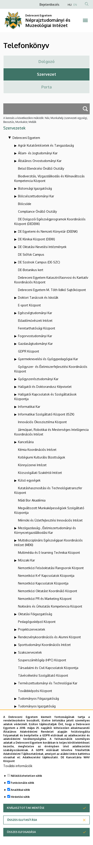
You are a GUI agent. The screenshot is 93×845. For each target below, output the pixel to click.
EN (75, 4)
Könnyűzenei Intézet (32, 465)
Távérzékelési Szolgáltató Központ (43, 675)
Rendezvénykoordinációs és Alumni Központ (49, 637)
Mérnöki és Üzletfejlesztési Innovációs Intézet (50, 520)
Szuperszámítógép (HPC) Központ (42, 660)
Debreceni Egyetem (26, 138)
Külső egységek (29, 480)
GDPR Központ (28, 351)
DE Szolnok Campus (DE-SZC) (39, 262)
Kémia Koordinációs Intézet (37, 449)
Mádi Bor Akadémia (32, 500)
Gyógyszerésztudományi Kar (38, 379)
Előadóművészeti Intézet (35, 320)
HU (70, 4)
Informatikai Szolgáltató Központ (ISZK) (46, 414)
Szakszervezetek (30, 652)
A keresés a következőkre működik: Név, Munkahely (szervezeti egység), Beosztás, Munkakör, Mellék (45, 120)
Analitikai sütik (20, 794)
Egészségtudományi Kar (35, 313)
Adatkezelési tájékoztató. (40, 761)
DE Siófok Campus (31, 254)
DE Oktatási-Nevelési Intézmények (42, 247)
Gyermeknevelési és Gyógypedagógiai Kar (48, 359)
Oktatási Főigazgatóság (35, 614)
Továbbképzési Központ (35, 691)
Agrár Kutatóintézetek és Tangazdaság (46, 145)
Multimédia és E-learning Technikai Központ (49, 552)
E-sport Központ (29, 305)
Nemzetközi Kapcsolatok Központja (43, 583)
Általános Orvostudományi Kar (40, 161)
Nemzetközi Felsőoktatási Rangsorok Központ (51, 568)
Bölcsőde (24, 204)
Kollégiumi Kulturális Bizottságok (41, 457)
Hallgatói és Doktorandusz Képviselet (45, 386)
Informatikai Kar (29, 406)
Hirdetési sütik (20, 801)
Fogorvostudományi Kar (35, 336)
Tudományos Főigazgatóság (38, 698)
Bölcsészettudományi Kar (36, 196)
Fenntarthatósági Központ (36, 328)
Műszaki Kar (26, 560)
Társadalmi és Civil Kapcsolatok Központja (48, 668)
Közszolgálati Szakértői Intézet (40, 473)
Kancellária (26, 442)
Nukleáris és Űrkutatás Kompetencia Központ (50, 606)
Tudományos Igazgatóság (37, 706)
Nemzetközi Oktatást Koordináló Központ (47, 591)
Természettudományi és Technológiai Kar (47, 683)
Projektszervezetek (31, 629)
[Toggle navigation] (85, 20)
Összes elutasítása (22, 824)
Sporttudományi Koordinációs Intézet (44, 645)
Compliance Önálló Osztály (37, 211)
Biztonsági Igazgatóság (35, 188)
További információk (17, 770)
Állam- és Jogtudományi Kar (38, 153)
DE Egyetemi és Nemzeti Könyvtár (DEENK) (48, 231)
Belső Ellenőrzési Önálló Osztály (41, 168)
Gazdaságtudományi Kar (35, 343)
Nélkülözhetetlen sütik (26, 780)
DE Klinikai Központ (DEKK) (36, 239)
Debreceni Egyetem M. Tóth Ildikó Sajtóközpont (52, 290)
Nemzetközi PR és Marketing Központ (45, 598)
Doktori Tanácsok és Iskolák (38, 297)
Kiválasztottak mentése (25, 812)
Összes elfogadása (21, 836)
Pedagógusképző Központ (37, 622)
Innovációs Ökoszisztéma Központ (42, 422)
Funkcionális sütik (22, 787)
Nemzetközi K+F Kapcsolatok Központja (46, 575)
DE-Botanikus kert (30, 270)
